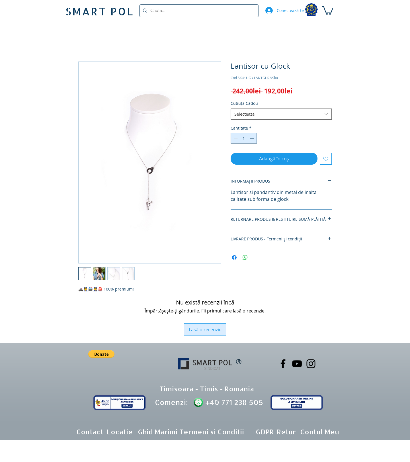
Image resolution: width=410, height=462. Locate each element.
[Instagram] (311, 364)
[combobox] (281, 114)
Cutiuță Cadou (244, 103)
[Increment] (252, 138)
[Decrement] (235, 138)
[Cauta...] (198, 11)
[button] (327, 10)
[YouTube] (297, 364)
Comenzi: (171, 402)
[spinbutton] (244, 138)
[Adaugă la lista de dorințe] (326, 159)
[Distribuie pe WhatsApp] (245, 257)
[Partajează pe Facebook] (234, 257)
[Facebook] (283, 364)
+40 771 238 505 (233, 402)
